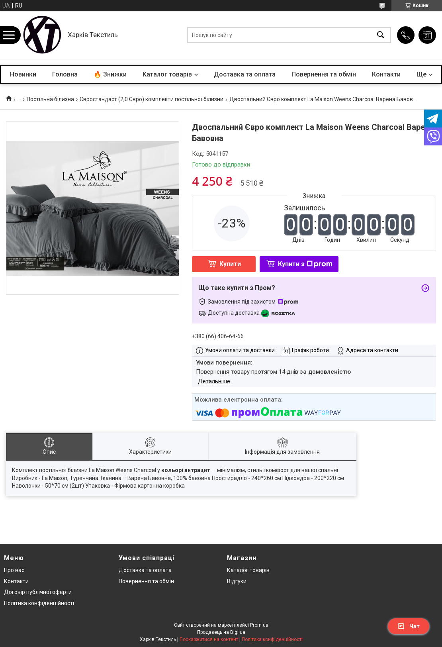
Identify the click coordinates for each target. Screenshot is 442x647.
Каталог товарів (167, 74)
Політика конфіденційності (39, 603)
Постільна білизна (50, 99)
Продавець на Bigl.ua (221, 632)
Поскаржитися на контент (209, 639)
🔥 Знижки (110, 74)
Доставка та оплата (245, 74)
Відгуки (236, 581)
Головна (65, 74)
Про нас (14, 570)
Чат (408, 626)
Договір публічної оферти (38, 592)
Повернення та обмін (323, 74)
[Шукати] (380, 35)
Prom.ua (259, 625)
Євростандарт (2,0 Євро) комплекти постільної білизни (151, 99)
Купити (230, 264)
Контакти (386, 74)
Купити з (305, 264)
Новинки (23, 74)
